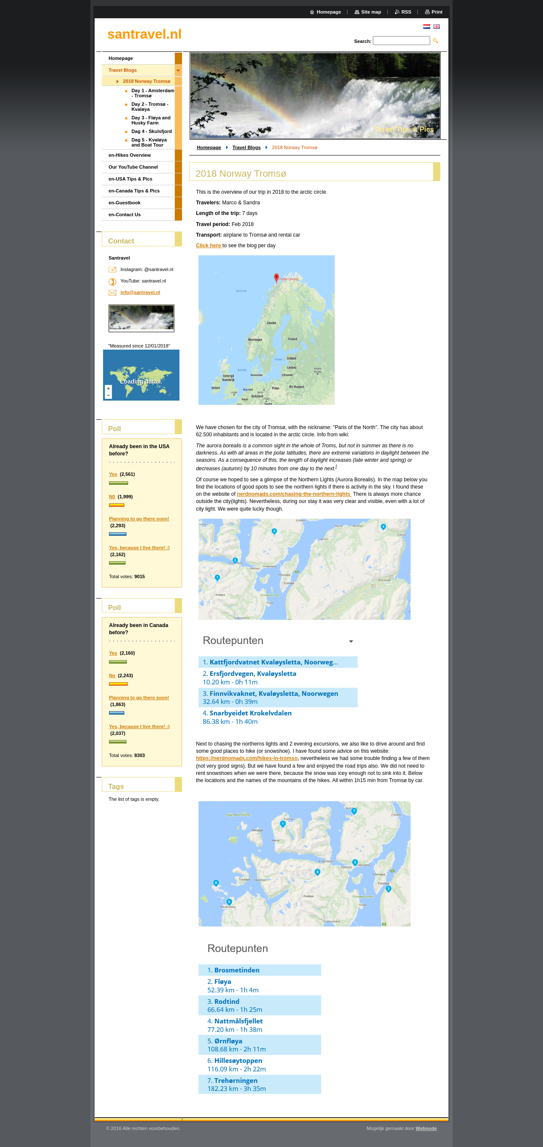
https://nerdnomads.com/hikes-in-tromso (246, 758)
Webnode (426, 1128)
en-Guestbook (124, 202)
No (112, 675)
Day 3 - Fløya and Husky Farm (151, 120)
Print (437, 11)
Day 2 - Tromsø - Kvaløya (150, 107)
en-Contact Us (125, 214)
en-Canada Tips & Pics (134, 190)
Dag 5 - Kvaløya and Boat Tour (149, 142)
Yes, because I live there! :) (139, 547)
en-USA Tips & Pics (130, 178)
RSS (406, 11)
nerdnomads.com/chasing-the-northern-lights (294, 494)
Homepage (209, 147)
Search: (363, 41)
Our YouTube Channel (133, 167)
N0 (112, 496)
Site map (371, 11)
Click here (209, 246)
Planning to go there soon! (139, 518)
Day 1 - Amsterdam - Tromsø (153, 93)
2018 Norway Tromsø (147, 81)
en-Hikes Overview (130, 155)
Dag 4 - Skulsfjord (152, 131)
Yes (113, 474)
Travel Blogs (246, 147)
